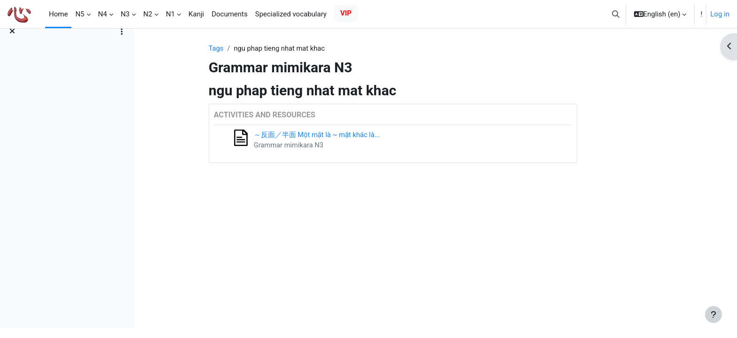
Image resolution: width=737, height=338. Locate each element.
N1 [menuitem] (170, 14)
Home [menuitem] (58, 14)
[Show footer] (713, 314)
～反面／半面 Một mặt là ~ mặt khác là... (353, 135)
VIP (346, 13)
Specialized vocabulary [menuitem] (291, 14)
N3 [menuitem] (125, 14)
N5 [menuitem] (79, 14)
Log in (719, 14)
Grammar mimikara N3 (325, 145)
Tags (251, 48)
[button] (616, 14)
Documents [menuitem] (230, 14)
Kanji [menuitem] (196, 14)
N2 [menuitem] (147, 14)
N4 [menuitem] (102, 14)
